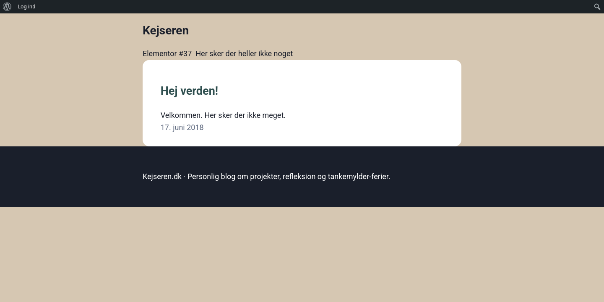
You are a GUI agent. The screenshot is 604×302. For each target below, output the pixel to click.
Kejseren (166, 30)
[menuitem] (7, 6)
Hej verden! (189, 91)
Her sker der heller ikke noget (244, 53)
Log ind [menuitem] (27, 6)
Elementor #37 (167, 53)
